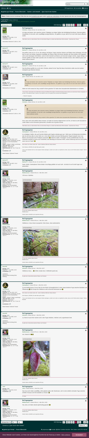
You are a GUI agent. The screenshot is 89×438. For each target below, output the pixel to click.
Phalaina (13, 21)
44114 (8, 82)
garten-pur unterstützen (53, 16)
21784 (8, 138)
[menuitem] (9, 8)
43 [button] (84, 25)
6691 (8, 36)
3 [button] (73, 25)
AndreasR (32, 21)
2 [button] (71, 25)
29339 (8, 179)
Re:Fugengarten (27, 28)
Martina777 (5, 48)
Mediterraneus (6, 177)
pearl (4, 80)
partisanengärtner (25, 21)
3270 (8, 268)
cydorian (18, 21)
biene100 (5, 266)
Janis (4, 386)
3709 (8, 388)
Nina (9, 21)
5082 (8, 50)
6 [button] (80, 25)
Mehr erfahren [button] (65, 435)
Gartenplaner (6, 135)
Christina (5, 34)
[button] (64, 25)
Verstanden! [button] (79, 435)
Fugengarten (5, 20)
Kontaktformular (35, 16)
